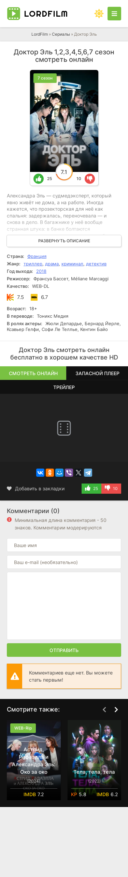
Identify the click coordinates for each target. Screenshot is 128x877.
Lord (46, 13)
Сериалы (61, 34)
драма (52, 263)
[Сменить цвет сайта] (99, 13)
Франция (36, 256)
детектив (96, 263)
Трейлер (64, 387)
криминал (72, 263)
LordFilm (39, 34)
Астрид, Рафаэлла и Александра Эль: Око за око (33, 760)
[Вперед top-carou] (116, 710)
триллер (33, 263)
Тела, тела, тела (94, 772)
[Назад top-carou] (104, 710)
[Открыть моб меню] (114, 13)
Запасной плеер (97, 373)
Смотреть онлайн (33, 373)
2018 (41, 271)
